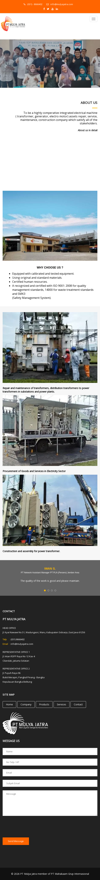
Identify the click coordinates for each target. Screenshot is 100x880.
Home (9, 704)
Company (26, 704)
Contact (78, 704)
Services (61, 704)
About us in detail (87, 130)
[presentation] (29, 827)
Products (44, 704)
